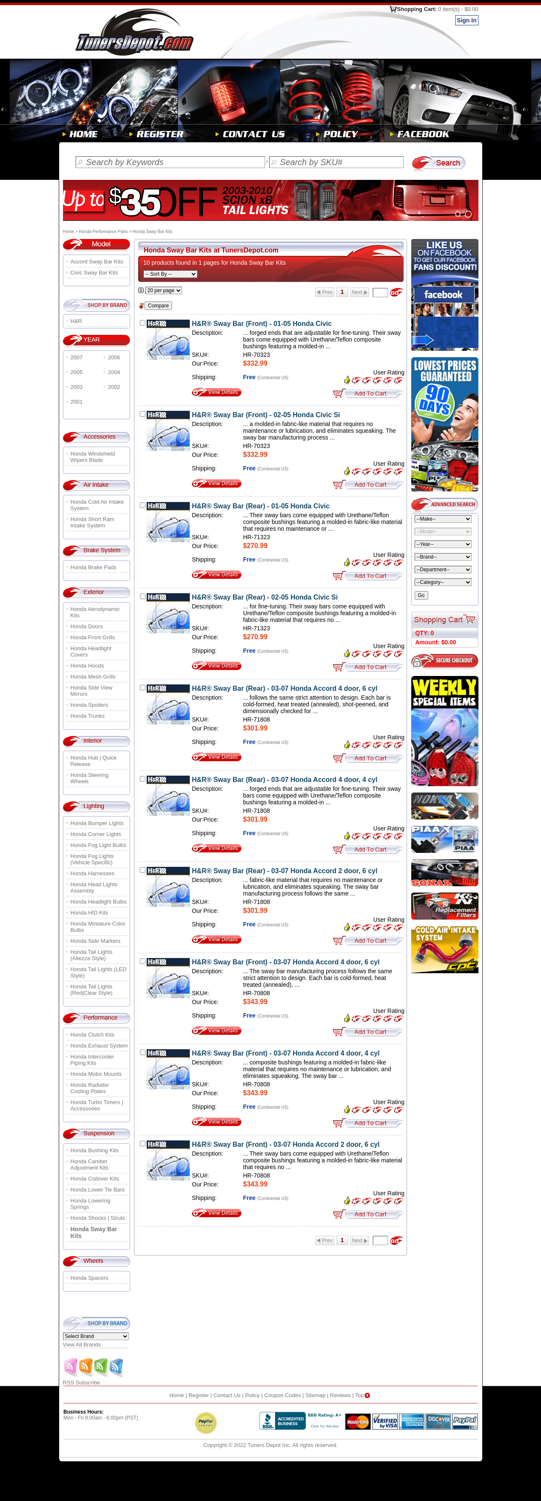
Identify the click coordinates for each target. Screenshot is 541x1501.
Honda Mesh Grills (93, 676)
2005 (77, 372)
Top (363, 1395)
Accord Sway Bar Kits (97, 261)
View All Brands (82, 1344)
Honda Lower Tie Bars (98, 1189)
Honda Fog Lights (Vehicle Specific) (92, 859)
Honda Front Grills (93, 637)
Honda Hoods (87, 665)
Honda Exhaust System (99, 1045)
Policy (252, 1395)
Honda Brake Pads (94, 567)
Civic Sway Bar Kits (94, 272)
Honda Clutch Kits (93, 1034)
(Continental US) (272, 377)
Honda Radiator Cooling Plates (90, 1088)
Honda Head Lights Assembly (94, 887)
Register (199, 1395)
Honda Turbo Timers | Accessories (97, 1105)
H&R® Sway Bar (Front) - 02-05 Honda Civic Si (266, 414)
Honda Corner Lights (96, 834)
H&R (76, 321)
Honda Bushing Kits (95, 1150)
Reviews (340, 1395)
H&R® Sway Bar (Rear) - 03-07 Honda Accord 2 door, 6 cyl (284, 870)
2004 (114, 372)
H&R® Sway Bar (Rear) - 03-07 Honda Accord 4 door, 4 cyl (284, 779)
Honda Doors (87, 626)
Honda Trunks (88, 716)
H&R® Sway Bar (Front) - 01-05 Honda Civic (262, 323)
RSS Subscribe (94, 1380)
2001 (77, 402)
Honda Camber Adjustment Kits (90, 1164)
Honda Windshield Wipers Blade (93, 457)
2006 (114, 357)
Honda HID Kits (90, 912)
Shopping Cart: (437, 9)
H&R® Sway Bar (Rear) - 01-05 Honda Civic (261, 506)
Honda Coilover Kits (95, 1178)
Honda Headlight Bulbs (99, 901)
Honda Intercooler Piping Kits (92, 1059)
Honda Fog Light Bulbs (98, 845)
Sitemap (316, 1395)
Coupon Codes (282, 1395)
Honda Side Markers (96, 941)
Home (68, 231)
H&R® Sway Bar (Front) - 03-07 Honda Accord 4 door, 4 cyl (286, 1053)
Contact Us (226, 1395)
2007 (77, 357)
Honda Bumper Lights (97, 823)
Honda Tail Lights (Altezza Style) (92, 955)
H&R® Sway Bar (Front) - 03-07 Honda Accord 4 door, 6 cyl (286, 962)
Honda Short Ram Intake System (93, 522)
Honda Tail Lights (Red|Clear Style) (92, 989)
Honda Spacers (90, 1278)
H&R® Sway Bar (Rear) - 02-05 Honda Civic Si (265, 597)
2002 (114, 387)
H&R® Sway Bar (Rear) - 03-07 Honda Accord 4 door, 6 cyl (284, 688)
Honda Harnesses (93, 873)
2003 (77, 387)
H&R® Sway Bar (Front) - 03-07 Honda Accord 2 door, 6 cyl (286, 1144)
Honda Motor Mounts (96, 1074)
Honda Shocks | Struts (98, 1218)
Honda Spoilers (89, 705)
